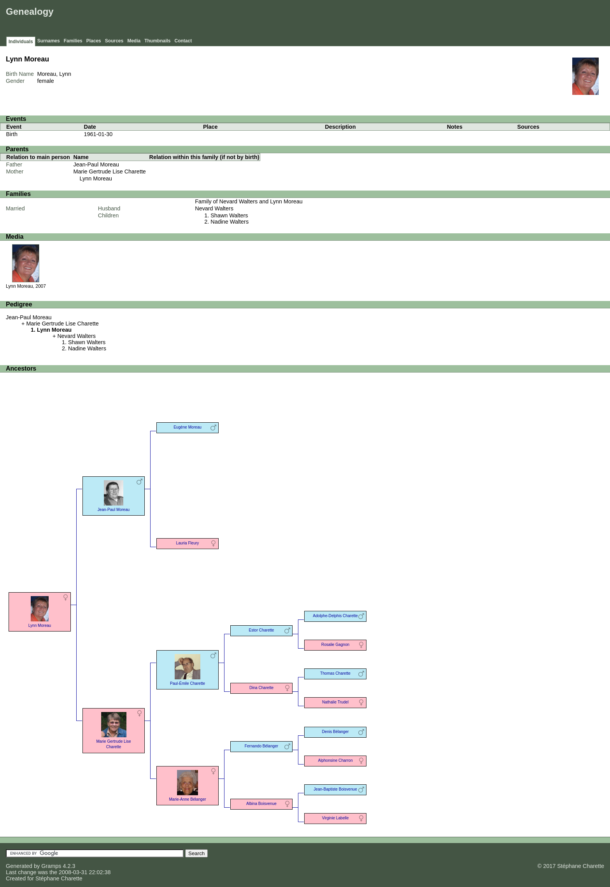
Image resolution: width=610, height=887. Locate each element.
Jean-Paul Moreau (96, 164)
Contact (183, 41)
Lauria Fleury (187, 543)
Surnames (48, 41)
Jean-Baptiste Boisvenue (335, 789)
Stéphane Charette (58, 878)
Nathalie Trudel (335, 702)
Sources (114, 41)
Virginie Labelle (335, 818)
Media (133, 41)
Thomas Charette (335, 673)
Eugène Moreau (188, 427)
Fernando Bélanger (261, 746)
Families (73, 41)
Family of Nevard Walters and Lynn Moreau (248, 201)
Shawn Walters (229, 215)
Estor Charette (261, 630)
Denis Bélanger (335, 732)
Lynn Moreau (96, 178)
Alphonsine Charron (335, 760)
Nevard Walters (214, 208)
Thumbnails (157, 41)
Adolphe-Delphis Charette (335, 616)
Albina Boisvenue (261, 803)
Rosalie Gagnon (335, 644)
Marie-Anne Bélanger (187, 784)
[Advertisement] (466, 19)
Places (93, 41)
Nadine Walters (229, 222)
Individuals (21, 41)
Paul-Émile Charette (187, 669)
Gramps (51, 866)
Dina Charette (261, 688)
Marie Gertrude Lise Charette (110, 171)
